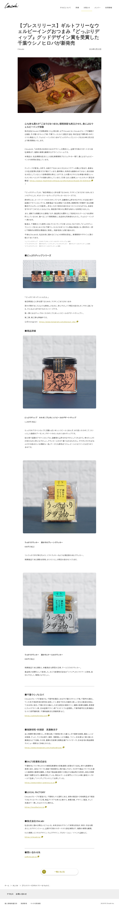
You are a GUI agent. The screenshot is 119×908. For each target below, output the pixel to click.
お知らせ (87, 7)
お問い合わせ (21, 894)
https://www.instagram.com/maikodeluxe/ (43, 747)
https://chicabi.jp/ (33, 837)
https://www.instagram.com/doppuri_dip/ (57, 321)
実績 (77, 7)
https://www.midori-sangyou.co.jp (40, 782)
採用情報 (108, 7)
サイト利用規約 (35, 903)
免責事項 (24, 903)
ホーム (7, 885)
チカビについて (65, 7)
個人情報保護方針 (11, 903)
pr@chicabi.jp (31, 856)
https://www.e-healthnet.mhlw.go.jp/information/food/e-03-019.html (60, 180)
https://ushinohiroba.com (36, 715)
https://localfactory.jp (34, 807)
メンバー (97, 7)
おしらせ (15, 885)
